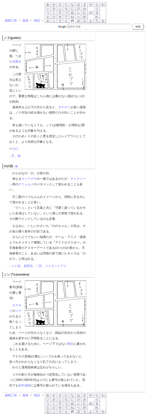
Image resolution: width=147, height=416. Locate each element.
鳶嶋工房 (11, 20)
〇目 (39, 266)
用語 (37, 20)
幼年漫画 (24, 385)
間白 (70, 343)
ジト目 (15, 266)
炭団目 (28, 266)
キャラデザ (29, 178)
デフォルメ (26, 184)
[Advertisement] (120, 56)
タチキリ (64, 107)
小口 (15, 148)
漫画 (25, 20)
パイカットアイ (55, 266)
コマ (18, 310)
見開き (16, 61)
